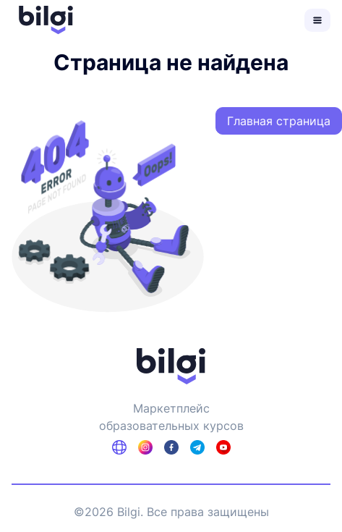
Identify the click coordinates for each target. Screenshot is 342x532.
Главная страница (278, 121)
